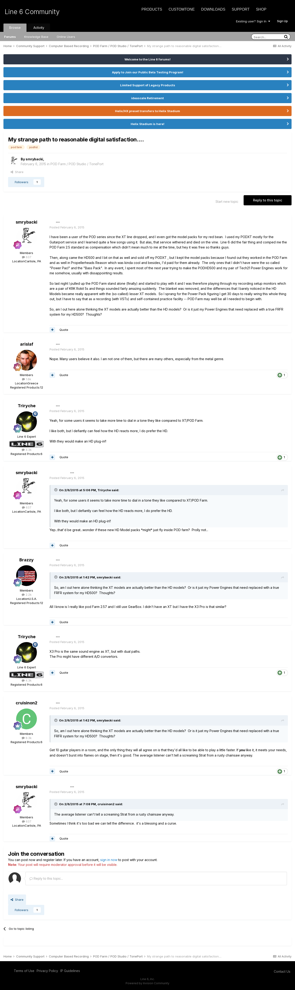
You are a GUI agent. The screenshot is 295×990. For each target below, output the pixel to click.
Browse (15, 28)
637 (26, 257)
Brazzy (26, 559)
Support (241, 9)
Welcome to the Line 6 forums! (147, 59)
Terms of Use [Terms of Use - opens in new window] (24, 971)
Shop (261, 9)
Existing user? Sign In (253, 21)
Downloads (213, 9)
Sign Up (282, 21)
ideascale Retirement (147, 98)
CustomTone (181, 9)
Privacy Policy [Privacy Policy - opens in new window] (47, 971)
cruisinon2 (26, 702)
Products (152, 9)
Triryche (26, 405)
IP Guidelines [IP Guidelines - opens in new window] (70, 971)
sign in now (108, 860)
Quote (63, 330)
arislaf (26, 344)
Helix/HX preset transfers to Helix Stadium (147, 111)
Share (17, 172)
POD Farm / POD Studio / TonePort (76, 164)
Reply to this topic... (46, 878)
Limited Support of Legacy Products (147, 85)
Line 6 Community (32, 12)
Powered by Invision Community (147, 983)
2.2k (27, 594)
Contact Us (282, 971)
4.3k (27, 450)
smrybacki (34, 159)
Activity (38, 28)
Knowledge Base (36, 37)
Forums (10, 37)
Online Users (66, 37)
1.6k (26, 379)
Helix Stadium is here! (147, 124)
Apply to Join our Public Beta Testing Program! (147, 72)
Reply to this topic (267, 200)
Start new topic (226, 201)
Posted (67, 227)
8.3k (27, 738)
